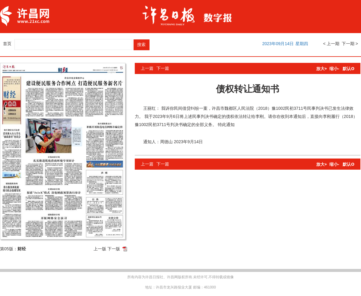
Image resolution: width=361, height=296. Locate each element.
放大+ (321, 68)
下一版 (113, 248)
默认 (348, 68)
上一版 (100, 248)
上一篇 (147, 68)
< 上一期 (331, 43)
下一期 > (350, 43)
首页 (7, 43)
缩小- (334, 68)
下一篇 (162, 68)
